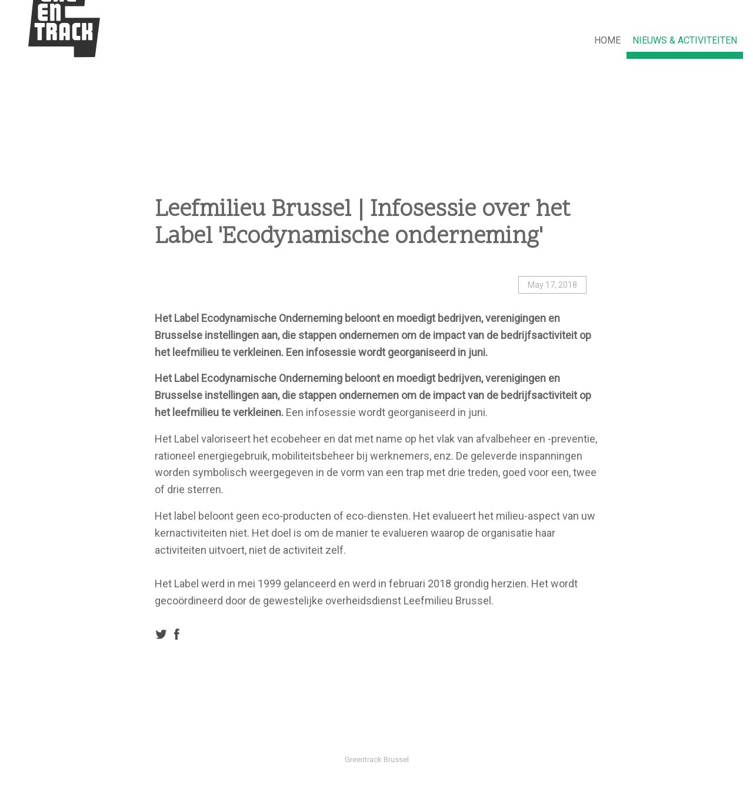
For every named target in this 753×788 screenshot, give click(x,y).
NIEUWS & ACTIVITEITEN (684, 40)
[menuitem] (607, 41)
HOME (607, 40)
